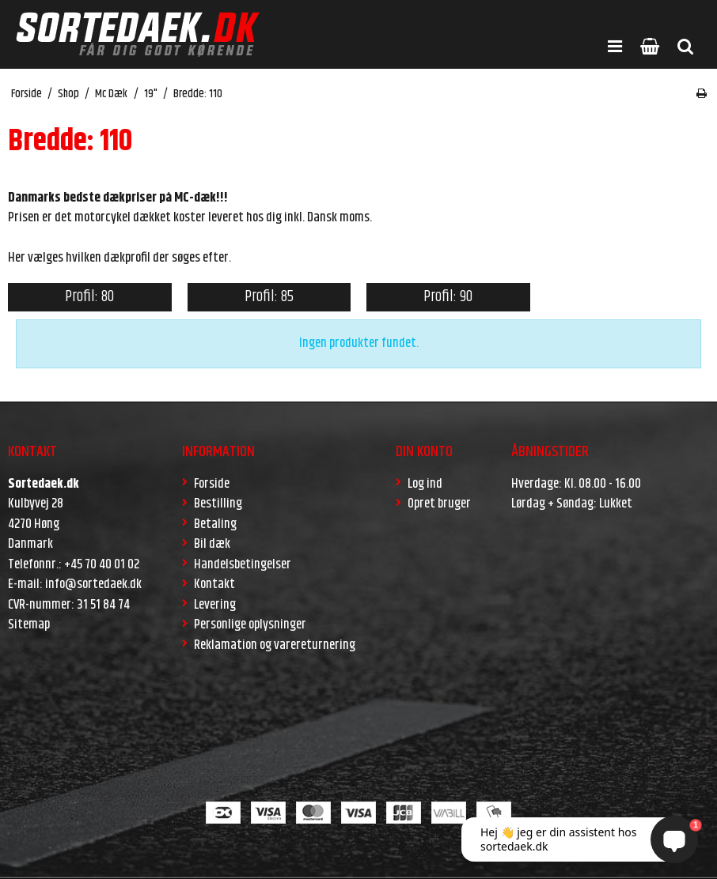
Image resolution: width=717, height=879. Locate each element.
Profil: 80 (89, 297)
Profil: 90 (447, 297)
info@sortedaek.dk (93, 584)
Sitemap (29, 624)
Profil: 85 (269, 297)
